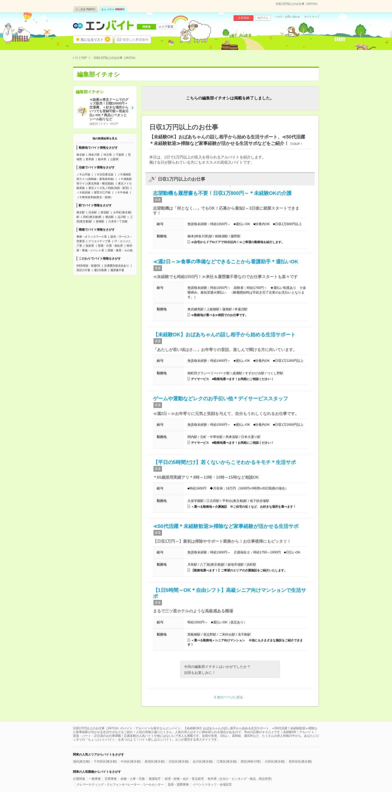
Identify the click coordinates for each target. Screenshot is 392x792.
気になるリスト (95, 39)
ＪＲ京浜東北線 (103, 174)
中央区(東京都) (131, 761)
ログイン (262, 17)
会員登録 (243, 17)
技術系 (90, 245)
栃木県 (102, 159)
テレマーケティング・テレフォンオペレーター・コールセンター (120, 784)
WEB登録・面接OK (88, 265)
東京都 (80, 154)
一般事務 (95, 779)
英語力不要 (83, 270)
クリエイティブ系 (99, 241)
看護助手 (155, 779)
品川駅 (122, 216)
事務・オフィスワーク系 (91, 236)
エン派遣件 (86, 9)
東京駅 (80, 212)
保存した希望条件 (135, 39)
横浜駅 (110, 216)
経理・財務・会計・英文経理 (184, 779)
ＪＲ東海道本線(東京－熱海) (93, 197)
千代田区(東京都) (105, 761)
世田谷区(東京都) (300, 761)
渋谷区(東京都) (179, 761)
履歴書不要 (117, 270)
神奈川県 (94, 154)
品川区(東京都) (203, 761)
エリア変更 (166, 26)
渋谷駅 (92, 212)
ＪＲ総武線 (83, 192)
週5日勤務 (100, 270)
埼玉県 (108, 154)
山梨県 (114, 159)
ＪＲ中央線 (121, 192)
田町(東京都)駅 (92, 216)
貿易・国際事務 (178, 784)
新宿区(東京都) (155, 761)
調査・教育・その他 (120, 250)
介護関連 (79, 779)
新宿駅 (105, 212)
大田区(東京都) (275, 761)
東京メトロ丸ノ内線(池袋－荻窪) (108, 187)
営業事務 (111, 779)
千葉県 (120, 154)
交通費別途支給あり (116, 265)
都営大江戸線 (102, 192)
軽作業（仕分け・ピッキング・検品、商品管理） (241, 779)
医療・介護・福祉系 (110, 245)
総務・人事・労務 (133, 779)
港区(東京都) (81, 761)
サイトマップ (311, 16)
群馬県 (90, 159)
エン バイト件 (113, 9)
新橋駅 (100, 221)
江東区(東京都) (227, 761)
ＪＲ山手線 (83, 174)
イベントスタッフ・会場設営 (212, 784)
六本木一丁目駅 (118, 221)
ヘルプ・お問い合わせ (287, 16)
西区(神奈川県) (251, 761)
